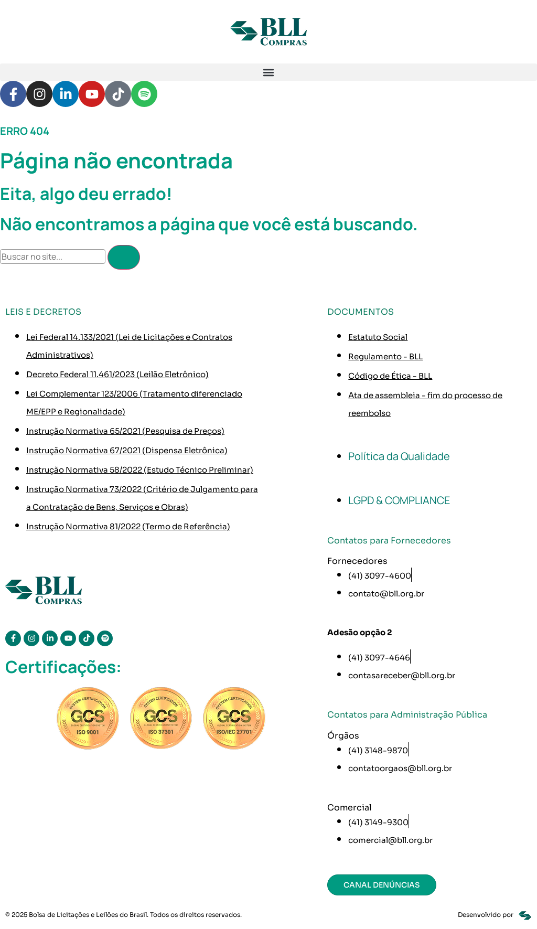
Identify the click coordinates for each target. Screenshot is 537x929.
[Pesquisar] (124, 257)
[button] (268, 72)
